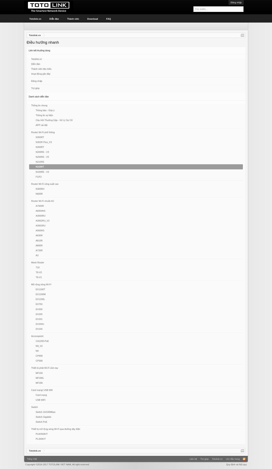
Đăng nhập (236, 2)
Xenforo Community (136, 457)
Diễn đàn (35, 64)
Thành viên (73, 19)
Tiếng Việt (32, 459)
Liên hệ (193, 459)
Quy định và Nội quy (236, 464)
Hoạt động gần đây (40, 74)
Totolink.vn (36, 59)
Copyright (57, 464)
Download (92, 19)
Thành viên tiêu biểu (41, 69)
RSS (244, 459)
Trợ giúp (35, 88)
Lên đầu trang (233, 459)
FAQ (108, 19)
